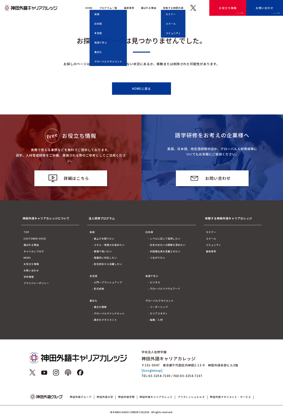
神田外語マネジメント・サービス (230, 397)
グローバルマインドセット (109, 313)
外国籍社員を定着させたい (165, 251)
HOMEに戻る (141, 88)
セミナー (211, 232)
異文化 (93, 300)
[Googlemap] (152, 370)
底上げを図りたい (104, 238)
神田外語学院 (126, 397)
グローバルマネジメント (159, 300)
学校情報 (29, 276)
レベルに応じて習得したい (165, 238)
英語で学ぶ (151, 276)
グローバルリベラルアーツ (165, 288)
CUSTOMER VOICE (35, 238)
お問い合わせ (264, 8)
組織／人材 (156, 319)
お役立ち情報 (228, 8)
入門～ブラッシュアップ (108, 282)
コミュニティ (213, 244)
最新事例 (129, 7)
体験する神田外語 (173, 7)
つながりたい (157, 257)
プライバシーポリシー (36, 283)
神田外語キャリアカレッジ (156, 397)
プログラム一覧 (108, 7)
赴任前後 (99, 288)
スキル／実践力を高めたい (109, 244)
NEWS (27, 257)
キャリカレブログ (34, 251)
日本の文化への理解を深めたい (168, 244)
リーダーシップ (159, 306)
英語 (92, 232)
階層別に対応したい (105, 257)
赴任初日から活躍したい (108, 264)
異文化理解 (100, 306)
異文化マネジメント (105, 319)
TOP (26, 232)
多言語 (93, 276)
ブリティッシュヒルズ (191, 397)
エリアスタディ (159, 313)
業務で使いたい (103, 251)
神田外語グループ (81, 397)
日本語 (149, 232)
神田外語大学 (105, 397)
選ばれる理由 (148, 7)
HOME (89, 7)
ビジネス (155, 282)
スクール (211, 238)
